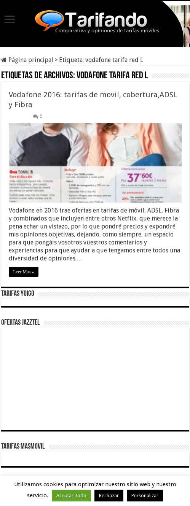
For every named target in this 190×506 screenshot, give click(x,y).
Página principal (27, 59)
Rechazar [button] (109, 495)
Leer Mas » (23, 271)
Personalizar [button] (144, 495)
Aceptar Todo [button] (71, 495)
